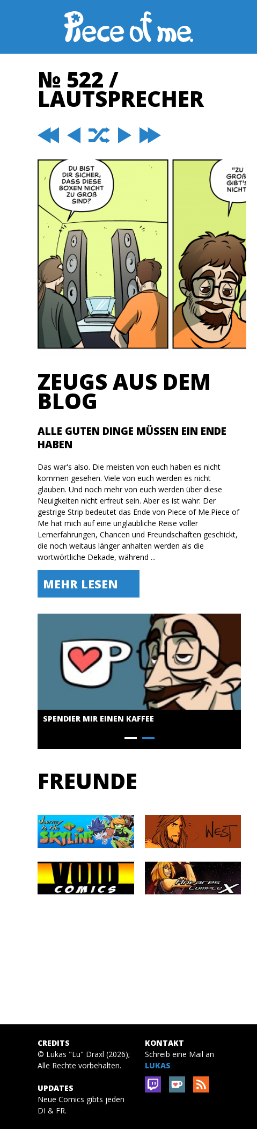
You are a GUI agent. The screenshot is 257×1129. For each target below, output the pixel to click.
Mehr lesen (80, 584)
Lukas (158, 1065)
